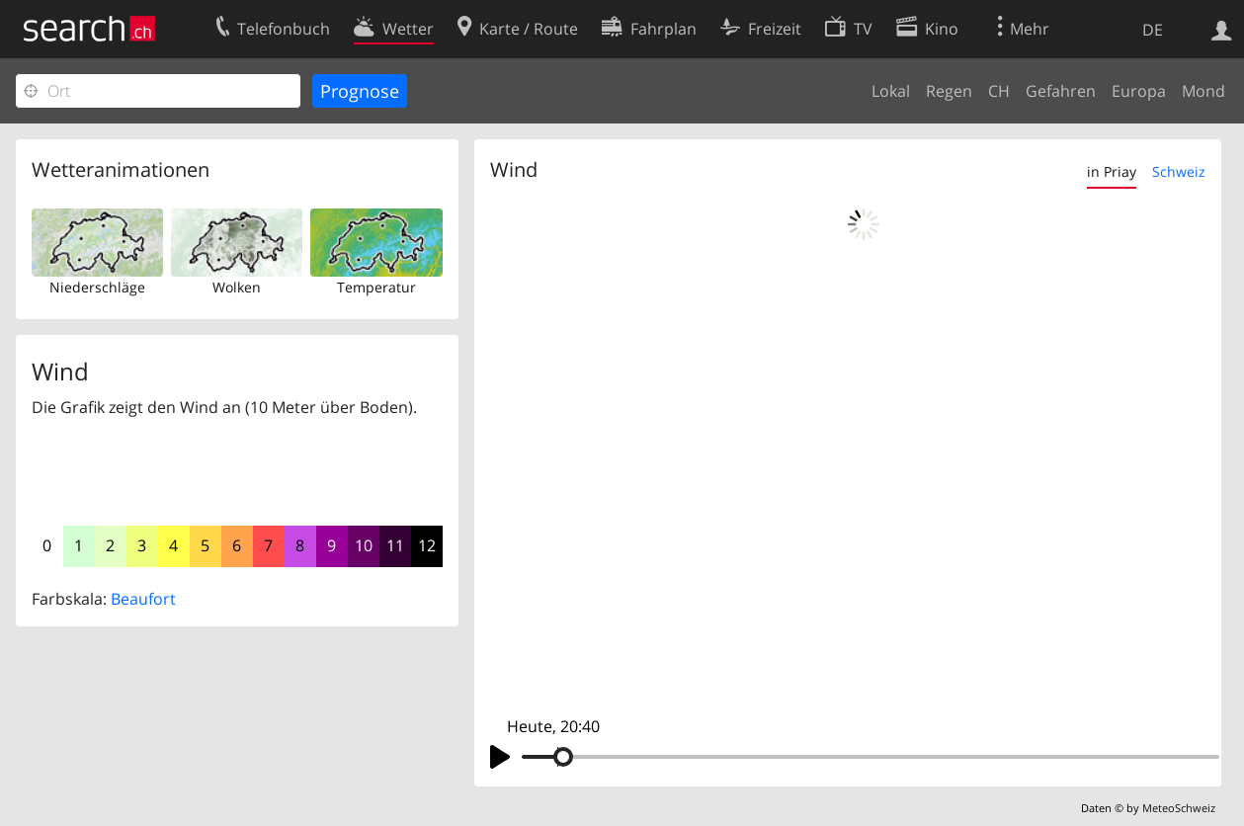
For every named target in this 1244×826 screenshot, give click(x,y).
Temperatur (376, 287)
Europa (1139, 91)
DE (1152, 30)
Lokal (890, 91)
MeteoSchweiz (1178, 807)
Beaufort (143, 599)
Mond (1203, 91)
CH (999, 91)
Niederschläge (97, 287)
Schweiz (1178, 171)
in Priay (1111, 171)
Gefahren (1061, 91)
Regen (949, 91)
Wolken (236, 287)
